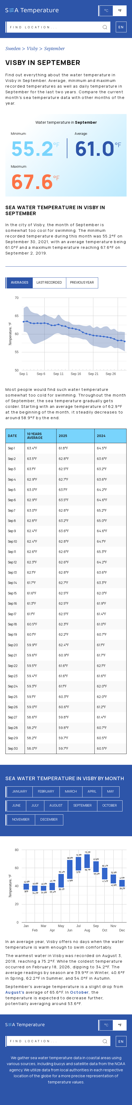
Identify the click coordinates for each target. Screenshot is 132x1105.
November (20, 819)
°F (119, 10)
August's (14, 992)
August (56, 805)
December (49, 819)
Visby (32, 48)
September (54, 48)
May (110, 791)
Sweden (13, 48)
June (16, 805)
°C (106, 10)
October (110, 805)
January (19, 791)
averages (19, 282)
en (121, 1041)
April (92, 791)
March (71, 791)
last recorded (49, 282)
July (35, 805)
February (46, 791)
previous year (82, 282)
